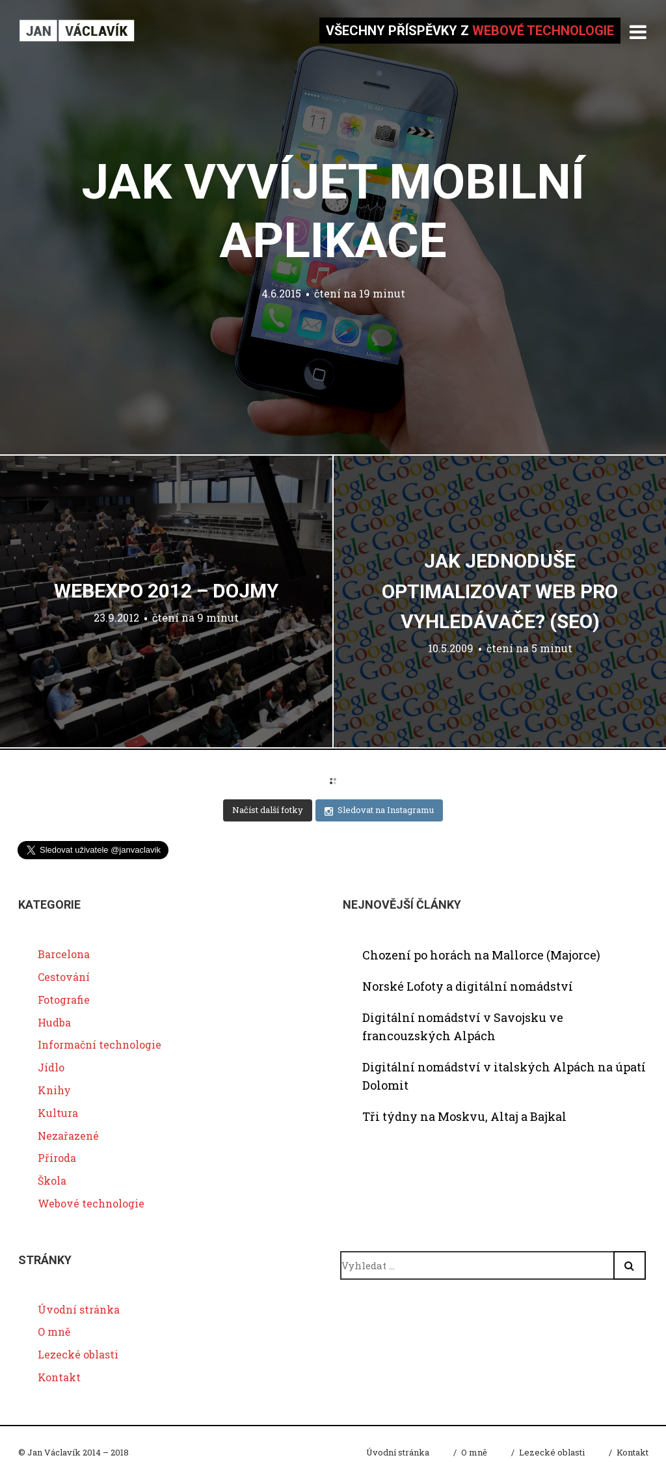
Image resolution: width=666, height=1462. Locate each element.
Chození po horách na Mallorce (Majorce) (481, 955)
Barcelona (64, 954)
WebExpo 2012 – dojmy (166, 590)
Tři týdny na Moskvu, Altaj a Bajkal (464, 1116)
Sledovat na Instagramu (379, 810)
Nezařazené (68, 1135)
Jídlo (51, 1067)
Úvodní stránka (79, 1309)
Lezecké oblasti (78, 1354)
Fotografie (64, 999)
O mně (54, 1331)
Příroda (57, 1158)
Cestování (64, 977)
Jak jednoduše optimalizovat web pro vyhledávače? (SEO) (500, 591)
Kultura (58, 1113)
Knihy (54, 1090)
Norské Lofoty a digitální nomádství (467, 986)
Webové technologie (91, 1203)
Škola (52, 1180)
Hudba (54, 1022)
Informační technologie (99, 1044)
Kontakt (59, 1377)
